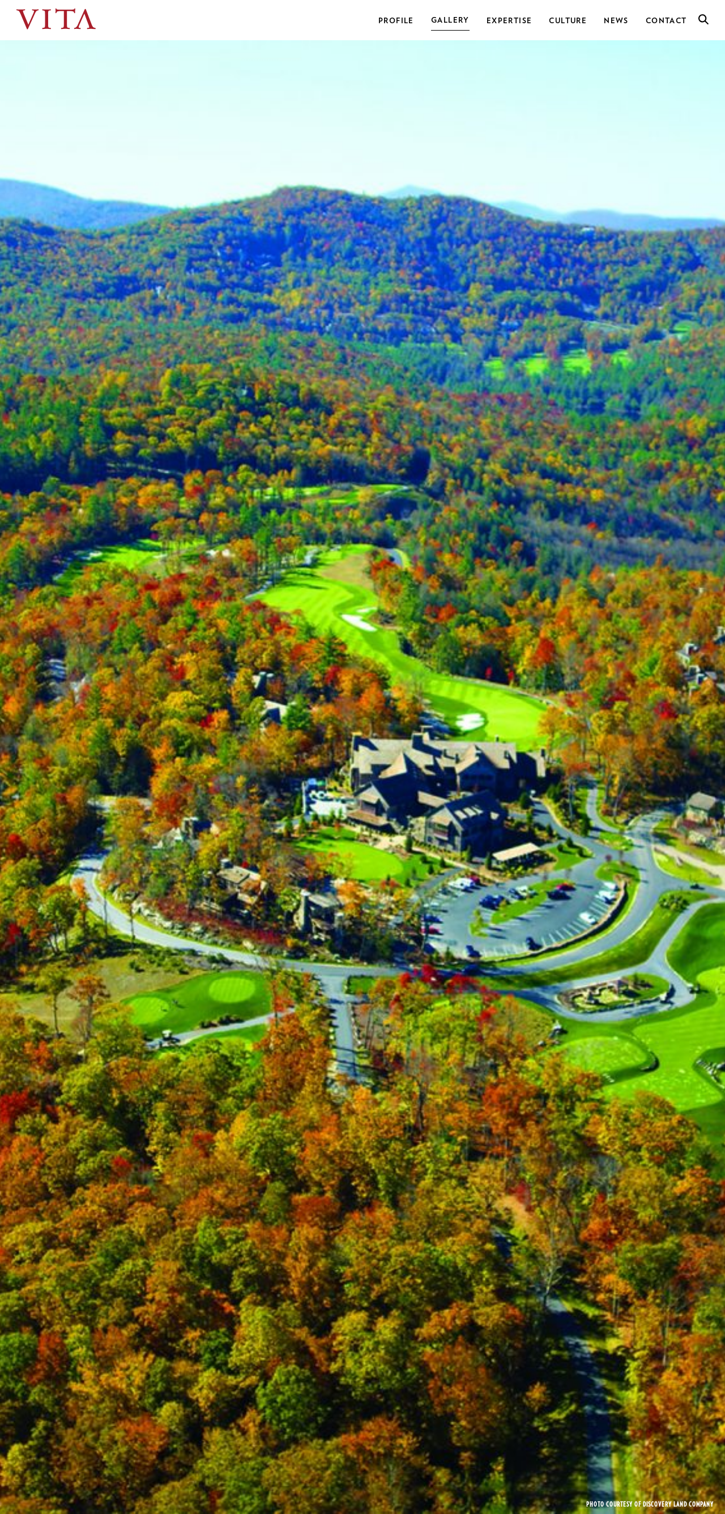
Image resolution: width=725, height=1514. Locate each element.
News (616, 20)
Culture (568, 20)
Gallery (450, 20)
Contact (666, 20)
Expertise (509, 20)
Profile (396, 20)
